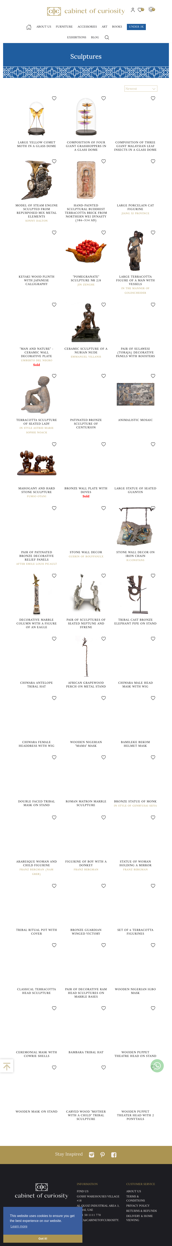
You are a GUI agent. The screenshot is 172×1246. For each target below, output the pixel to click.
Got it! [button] (43, 1238)
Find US (82, 1191)
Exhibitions (76, 37)
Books (117, 27)
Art (104, 27)
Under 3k (136, 27)
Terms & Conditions (135, 1199)
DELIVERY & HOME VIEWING (139, 1218)
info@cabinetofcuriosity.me (98, 1222)
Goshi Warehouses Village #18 (98, 1199)
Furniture (64, 27)
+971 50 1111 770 (89, 1215)
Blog (95, 37)
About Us (43, 27)
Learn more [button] (19, 1226)
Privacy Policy (138, 1206)
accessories (87, 27)
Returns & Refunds (141, 1211)
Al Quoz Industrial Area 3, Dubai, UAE (98, 1208)
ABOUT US (133, 1191)
